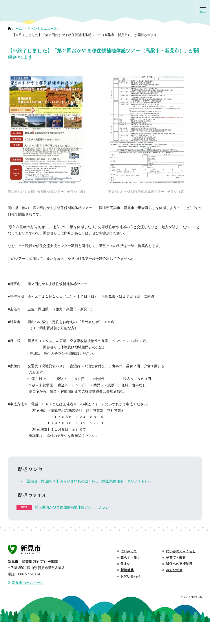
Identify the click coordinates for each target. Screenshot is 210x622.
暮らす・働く (130, 557)
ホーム (17, 28)
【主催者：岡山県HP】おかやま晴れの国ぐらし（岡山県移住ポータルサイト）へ (88, 481)
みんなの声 (174, 570)
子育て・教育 (176, 557)
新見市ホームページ (28, 583)
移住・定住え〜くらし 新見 (27, 9)
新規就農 (127, 570)
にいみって (129, 551)
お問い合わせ (130, 576)
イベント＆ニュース (42, 28)
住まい (125, 564)
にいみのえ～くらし (181, 551)
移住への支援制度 (179, 564)
